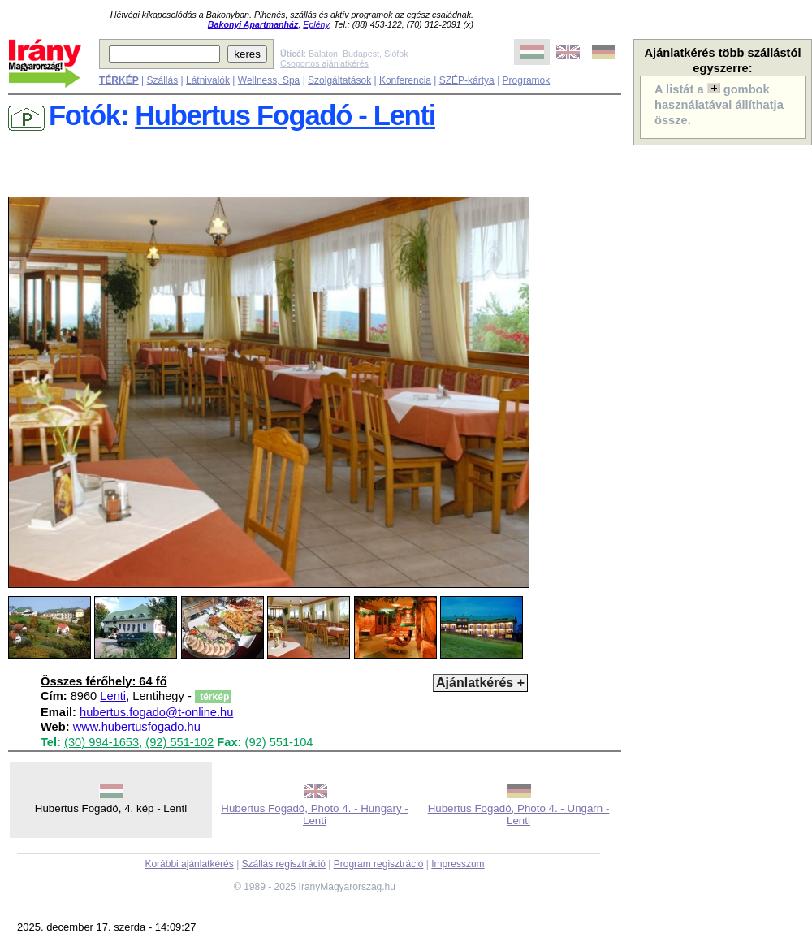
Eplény (316, 24)
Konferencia (405, 80)
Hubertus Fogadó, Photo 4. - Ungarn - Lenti (519, 814)
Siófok (396, 53)
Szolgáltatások (339, 80)
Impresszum (457, 864)
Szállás (162, 80)
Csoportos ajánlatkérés (324, 63)
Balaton (323, 53)
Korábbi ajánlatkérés (189, 864)
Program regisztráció (379, 864)
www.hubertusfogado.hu (137, 726)
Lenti (113, 695)
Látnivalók (208, 80)
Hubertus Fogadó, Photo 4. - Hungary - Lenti (314, 814)
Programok (527, 80)
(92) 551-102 (179, 742)
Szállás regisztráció (284, 864)
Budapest (361, 53)
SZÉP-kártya (467, 80)
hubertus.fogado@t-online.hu (156, 712)
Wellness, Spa (269, 80)
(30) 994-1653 (101, 742)
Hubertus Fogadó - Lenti (285, 115)
